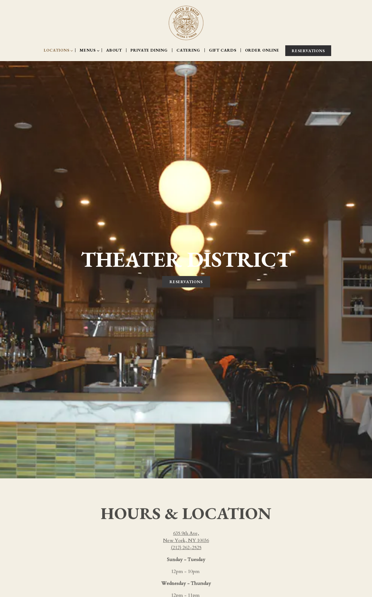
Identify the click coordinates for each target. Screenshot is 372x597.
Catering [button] (188, 50)
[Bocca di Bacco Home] (186, 23)
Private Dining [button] (149, 50)
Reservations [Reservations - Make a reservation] (308, 50)
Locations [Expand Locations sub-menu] (58, 50)
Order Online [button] (262, 50)
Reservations (186, 275)
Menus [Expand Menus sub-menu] (89, 50)
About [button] (114, 50)
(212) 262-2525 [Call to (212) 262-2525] (186, 535)
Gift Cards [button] (222, 50)
